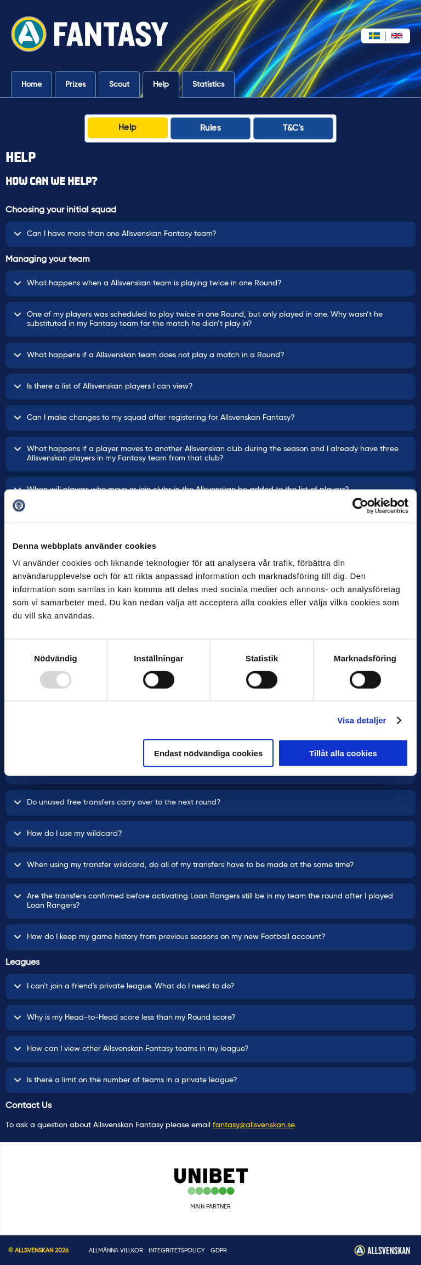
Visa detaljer (361, 719)
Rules (210, 128)
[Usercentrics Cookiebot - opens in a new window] (360, 505)
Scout (119, 84)
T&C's (293, 128)
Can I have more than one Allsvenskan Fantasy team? (115, 234)
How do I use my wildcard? (68, 834)
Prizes (75, 84)
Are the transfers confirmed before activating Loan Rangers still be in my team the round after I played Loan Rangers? (203, 900)
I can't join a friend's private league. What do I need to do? (124, 986)
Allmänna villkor (116, 1250)
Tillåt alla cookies (343, 753)
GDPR (218, 1250)
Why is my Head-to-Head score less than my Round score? (125, 1017)
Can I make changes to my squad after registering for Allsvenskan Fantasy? (154, 418)
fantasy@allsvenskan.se (253, 1125)
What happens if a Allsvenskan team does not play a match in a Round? (149, 355)
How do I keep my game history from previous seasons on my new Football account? (170, 937)
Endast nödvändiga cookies (208, 753)
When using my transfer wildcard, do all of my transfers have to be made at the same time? (184, 865)
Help (161, 84)
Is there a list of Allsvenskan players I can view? (103, 386)
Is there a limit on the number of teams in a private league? (125, 1080)
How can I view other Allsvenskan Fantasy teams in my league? (131, 1049)
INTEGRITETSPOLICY (177, 1250)
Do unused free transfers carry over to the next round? (117, 802)
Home (31, 84)
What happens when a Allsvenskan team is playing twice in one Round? (148, 283)
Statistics (208, 84)
